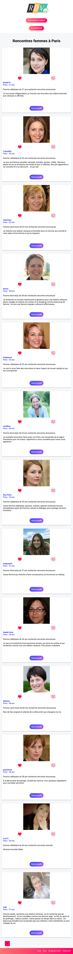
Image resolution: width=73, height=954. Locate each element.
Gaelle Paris (8, 632)
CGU (45, 951)
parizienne (7, 770)
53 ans (12, 360)
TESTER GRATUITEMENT (36, 20)
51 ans (12, 909)
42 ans (12, 153)
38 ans (12, 772)
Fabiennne (7, 357)
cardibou (7, 426)
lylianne (6, 701)
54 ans (12, 841)
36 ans (12, 634)
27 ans (12, 85)
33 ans (12, 497)
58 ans (12, 291)
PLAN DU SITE (55, 951)
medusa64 (7, 563)
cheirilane (7, 220)
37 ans (12, 566)
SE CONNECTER (36, 28)
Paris (5, 85)
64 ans (12, 428)
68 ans (12, 703)
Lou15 (5, 838)
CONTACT (67, 951)
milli (5, 907)
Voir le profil (36, 108)
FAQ (39, 951)
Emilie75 (6, 82)
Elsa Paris (7, 495)
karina (5, 289)
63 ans (12, 222)
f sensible (7, 151)
